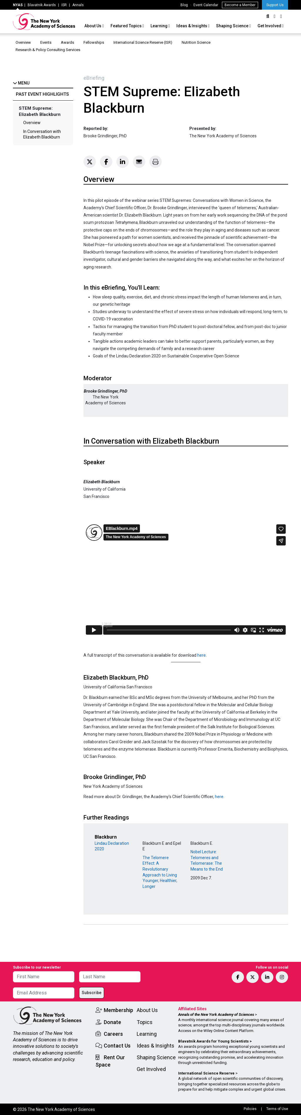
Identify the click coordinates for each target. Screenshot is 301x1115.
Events (45, 42)
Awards (67, 42)
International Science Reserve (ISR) (142, 42)
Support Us (275, 5)
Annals (78, 5)
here (201, 655)
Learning (159, 25)
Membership (118, 1010)
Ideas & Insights (192, 25)
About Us (93, 25)
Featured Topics (127, 25)
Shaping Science (232, 25)
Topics (145, 1022)
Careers (113, 1034)
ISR (64, 5)
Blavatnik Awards (42, 5)
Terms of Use (277, 1109)
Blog (184, 5)
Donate (112, 1022)
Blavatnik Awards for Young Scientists (213, 1041)
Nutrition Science (196, 42)
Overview (23, 42)
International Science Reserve (206, 1073)
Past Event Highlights (42, 94)
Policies (250, 1109)
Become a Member (240, 5)
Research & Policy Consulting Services (48, 50)
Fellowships (93, 42)
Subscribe (91, 992)
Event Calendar (205, 5)
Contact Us (117, 1046)
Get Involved (269, 25)
